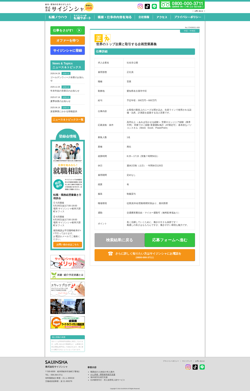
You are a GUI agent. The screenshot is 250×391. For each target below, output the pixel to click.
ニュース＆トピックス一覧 (68, 119)
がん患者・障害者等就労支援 (102, 374)
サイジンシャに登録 (67, 50)
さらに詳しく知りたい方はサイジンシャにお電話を (148, 253)
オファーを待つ (67, 40)
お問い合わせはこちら (67, 244)
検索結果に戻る (119, 240)
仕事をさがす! (63, 30)
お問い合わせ (199, 11)
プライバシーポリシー (171, 361)
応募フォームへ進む (170, 240)
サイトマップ (187, 361)
